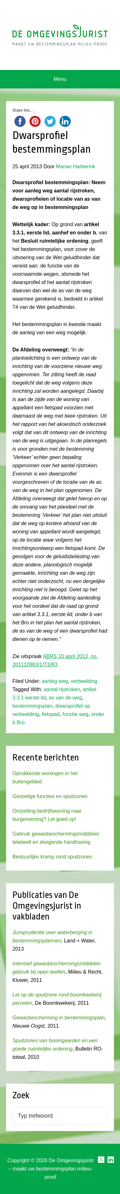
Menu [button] (59, 79)
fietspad (51, 714)
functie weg (75, 714)
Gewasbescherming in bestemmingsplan (58, 1017)
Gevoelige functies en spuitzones (50, 796)
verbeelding (84, 681)
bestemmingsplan (32, 706)
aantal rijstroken (62, 689)
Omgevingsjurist (60, 35)
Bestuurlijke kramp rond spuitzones (52, 856)
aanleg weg (55, 681)
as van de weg (65, 697)
